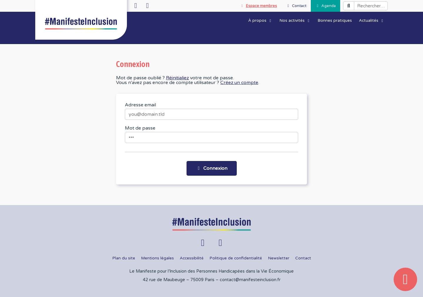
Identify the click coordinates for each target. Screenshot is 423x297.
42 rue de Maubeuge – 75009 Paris (178, 279)
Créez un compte (239, 82)
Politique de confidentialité (235, 258)
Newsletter (278, 258)
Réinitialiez (177, 78)
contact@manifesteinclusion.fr (250, 279)
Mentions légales (157, 258)
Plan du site (123, 258)
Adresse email (140, 105)
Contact (303, 258)
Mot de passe (140, 128)
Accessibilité (192, 258)
